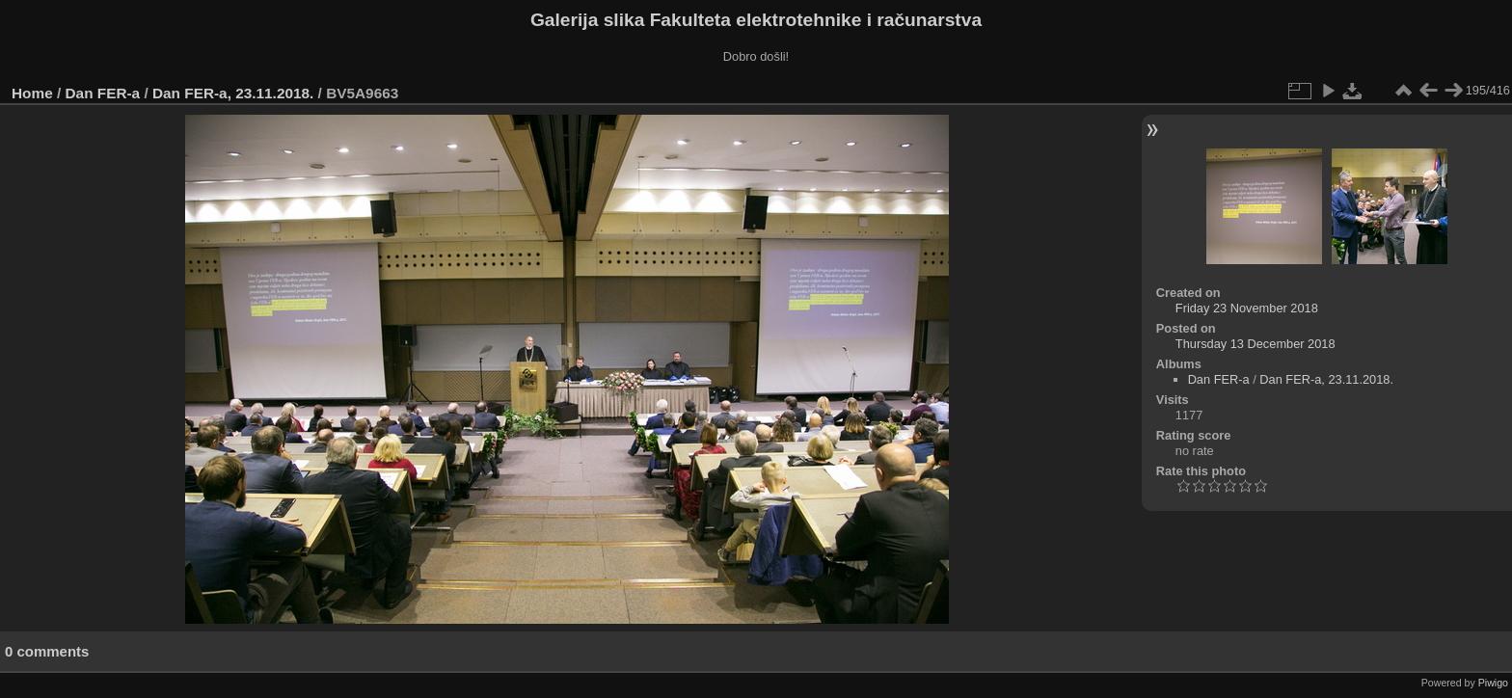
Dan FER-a (103, 93)
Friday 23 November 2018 (1246, 308)
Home (32, 93)
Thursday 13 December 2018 (1255, 343)
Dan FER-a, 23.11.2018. (232, 93)
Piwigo (1493, 682)
